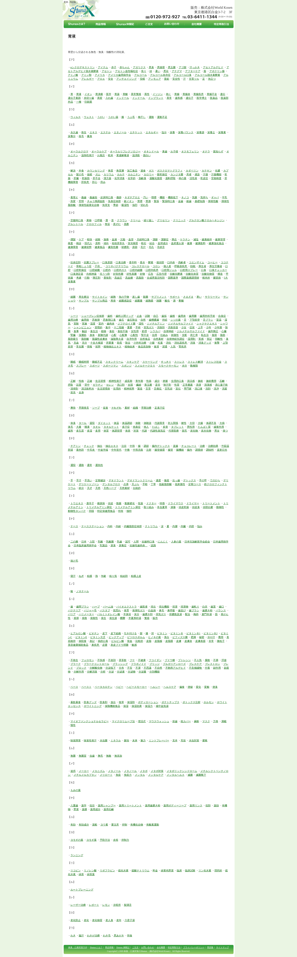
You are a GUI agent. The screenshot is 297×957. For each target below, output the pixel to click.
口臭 (203, 270)
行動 (87, 277)
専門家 (187, 388)
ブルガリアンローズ (174, 664)
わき (73, 935)
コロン (156, 266)
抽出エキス (112, 446)
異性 (146, 94)
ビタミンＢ (176, 633)
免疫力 (128, 774)
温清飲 (136, 155)
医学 (108, 94)
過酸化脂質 (155, 178)
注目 (124, 446)
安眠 (142, 78)
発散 (84, 618)
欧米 (110, 155)
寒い (199, 296)
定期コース (194, 484)
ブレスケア (195, 664)
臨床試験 (190, 870)
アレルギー (87, 78)
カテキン (207, 170)
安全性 (176, 78)
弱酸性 (219, 338)
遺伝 (222, 94)
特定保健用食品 (106, 511)
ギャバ (215, 197)
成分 (157, 380)
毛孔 (151, 247)
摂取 (70, 384)
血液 (114, 239)
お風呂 (101, 155)
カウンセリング (96, 170)
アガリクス (139, 67)
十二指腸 (119, 327)
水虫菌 (103, 740)
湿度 (92, 323)
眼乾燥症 (162, 174)
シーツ (74, 315)
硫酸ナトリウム (140, 870)
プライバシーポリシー (193, 947)
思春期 (96, 319)
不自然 (158, 667)
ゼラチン (98, 384)
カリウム (109, 174)
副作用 (217, 667)
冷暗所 (117, 904)
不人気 (198, 660)
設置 (78, 384)
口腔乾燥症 (80, 270)
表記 (92, 641)
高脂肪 (140, 277)
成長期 (128, 380)
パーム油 (108, 606)
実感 (201, 338)
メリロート (106, 774)
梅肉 (195, 614)
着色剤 (80, 449)
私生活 (205, 335)
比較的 (139, 641)
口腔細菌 (95, 270)
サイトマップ (222, 947)
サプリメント (159, 296)
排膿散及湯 (175, 614)
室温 (218, 319)
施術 (200, 380)
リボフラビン (107, 870)
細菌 (73, 296)
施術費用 (211, 380)
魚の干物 (124, 296)
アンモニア (154, 78)
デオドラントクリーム (140, 480)
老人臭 (109, 920)
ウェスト (89, 117)
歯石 (121, 319)
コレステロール (140, 266)
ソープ (96, 407)
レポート (94, 904)
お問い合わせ (147, 947)
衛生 (83, 132)
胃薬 (117, 94)
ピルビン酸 (117, 641)
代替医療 (174, 430)
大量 (78, 426)
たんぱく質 (204, 426)
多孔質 (80, 430)
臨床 (179, 870)
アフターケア (192, 71)
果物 (88, 220)
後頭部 (160, 262)
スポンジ (126, 365)
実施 (84, 323)
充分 (84, 342)
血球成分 (163, 243)
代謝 (144, 430)
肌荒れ (117, 610)
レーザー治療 (78, 904)
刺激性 (175, 335)
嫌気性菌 (113, 247)
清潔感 (208, 384)
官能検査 (216, 178)
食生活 (94, 331)
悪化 (166, 71)
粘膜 (89, 576)
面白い (147, 155)
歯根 (172, 315)
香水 (142, 262)
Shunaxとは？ (96, 947)
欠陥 (122, 239)
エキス (93, 132)
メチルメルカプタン (85, 774)
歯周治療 (73, 319)
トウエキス (76, 503)
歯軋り (195, 606)
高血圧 (118, 277)
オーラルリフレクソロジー (125, 151)
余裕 (115, 839)
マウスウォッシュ (159, 721)
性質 (176, 384)
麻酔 (196, 721)
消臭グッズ (204, 342)
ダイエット (104, 423)
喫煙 (153, 197)
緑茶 (81, 874)
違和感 (179, 97)
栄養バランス (185, 132)
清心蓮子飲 (221, 384)
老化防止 (75, 920)
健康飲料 (200, 243)
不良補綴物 (195, 667)
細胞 (113, 296)
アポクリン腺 (217, 71)
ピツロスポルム (136, 637)
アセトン (107, 71)
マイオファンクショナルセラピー (89, 721)
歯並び (182, 610)
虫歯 (92, 755)
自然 (143, 319)
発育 (126, 610)
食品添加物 (144, 346)
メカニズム (98, 771)
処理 (144, 331)
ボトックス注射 (191, 702)
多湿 (89, 430)
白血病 (152, 610)
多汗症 (126, 426)
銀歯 (188, 201)
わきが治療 (93, 935)
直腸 (175, 446)
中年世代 (116, 449)
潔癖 (155, 239)
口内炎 (171, 262)
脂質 (214, 335)
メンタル (140, 774)
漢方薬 (107, 178)
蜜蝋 (204, 740)
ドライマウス (175, 503)
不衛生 (74, 660)
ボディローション (148, 702)
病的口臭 (103, 641)
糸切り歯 (89, 97)
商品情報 (109, 947)
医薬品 (214, 97)
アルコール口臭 (182, 75)
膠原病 (217, 277)
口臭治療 (121, 262)
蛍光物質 (133, 243)
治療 (202, 446)
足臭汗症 (160, 407)
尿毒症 (123, 545)
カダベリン (192, 170)
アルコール (140, 75)
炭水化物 (206, 430)
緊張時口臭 (168, 201)
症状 (192, 327)
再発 (113, 300)
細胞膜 (149, 300)
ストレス (179, 361)
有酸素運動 (152, 824)
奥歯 (164, 151)
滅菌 (190, 774)
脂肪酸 (85, 338)
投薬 (140, 503)
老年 (118, 920)
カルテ (121, 174)
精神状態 (129, 388)
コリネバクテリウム (117, 266)
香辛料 (133, 262)
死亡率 (194, 335)
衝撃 (217, 342)
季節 (115, 205)
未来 (134, 740)
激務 (106, 239)
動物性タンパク (77, 511)
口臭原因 (107, 262)
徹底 (166, 480)
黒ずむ (117, 224)
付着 (207, 667)
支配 (184, 335)
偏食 (181, 686)
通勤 (81, 465)
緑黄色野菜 (167, 870)
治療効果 (213, 446)
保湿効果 (137, 706)
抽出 (99, 446)
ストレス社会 (213, 361)
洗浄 (216, 388)
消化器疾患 (181, 342)
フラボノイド (138, 664)
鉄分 (81, 488)
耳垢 (183, 740)
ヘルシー (155, 686)
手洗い (88, 480)
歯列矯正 (213, 331)
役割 (208, 805)
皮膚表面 (200, 641)
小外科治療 (140, 342)
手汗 (78, 480)
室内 (101, 323)
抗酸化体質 (192, 273)
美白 (166, 637)
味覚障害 (75, 740)
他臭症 (137, 426)
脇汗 (81, 935)
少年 (208, 327)
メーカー (84, 771)
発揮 (76, 618)
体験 (138, 423)
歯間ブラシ (82, 606)
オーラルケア (99, 151)
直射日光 (222, 449)
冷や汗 (211, 637)
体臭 (73, 423)
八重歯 (74, 805)
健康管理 (220, 239)
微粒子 (221, 641)
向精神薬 (91, 273)
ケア (81, 239)
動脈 (118, 503)
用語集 (210, 947)
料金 (155, 870)
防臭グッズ (90, 702)
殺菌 (145, 296)
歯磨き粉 (207, 610)
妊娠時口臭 (148, 541)
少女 (183, 327)
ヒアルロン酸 (78, 633)
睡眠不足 (97, 361)
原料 (97, 243)
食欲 (111, 331)
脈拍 (126, 740)
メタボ (144, 771)
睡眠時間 (84, 361)
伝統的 (137, 488)
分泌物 (131, 671)
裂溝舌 (128, 904)
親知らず (218, 151)
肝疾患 (85, 182)
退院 (92, 423)
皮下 (104, 633)
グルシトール (75, 224)
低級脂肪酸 (165, 484)
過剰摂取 (170, 178)
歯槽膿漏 (154, 319)
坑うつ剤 (105, 273)
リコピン (75, 870)
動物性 (220, 507)
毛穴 (143, 247)
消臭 (192, 342)
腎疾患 (182, 346)
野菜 (76, 809)
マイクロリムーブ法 (123, 721)
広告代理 (161, 273)
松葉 (160, 342)
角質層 (120, 170)
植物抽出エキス (112, 346)
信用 (154, 335)
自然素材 (158, 338)
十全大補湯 (96, 342)
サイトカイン (99, 296)
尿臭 (113, 545)
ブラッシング (120, 664)
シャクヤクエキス (207, 323)
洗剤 (208, 388)
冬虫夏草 (162, 507)
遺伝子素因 (74, 97)
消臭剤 (161, 327)
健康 (189, 243)
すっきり (166, 361)
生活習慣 (100, 380)
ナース (74, 526)
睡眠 (73, 361)
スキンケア (133, 361)
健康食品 (100, 247)
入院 (92, 541)
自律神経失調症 (175, 338)
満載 (224, 721)
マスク (206, 721)
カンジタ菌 (176, 174)
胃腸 (176, 94)
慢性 (73, 725)
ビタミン (162, 633)
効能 (193, 266)
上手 (200, 327)
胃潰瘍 (99, 94)
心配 (113, 335)
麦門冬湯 (207, 614)
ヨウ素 (104, 824)
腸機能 (180, 449)
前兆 (73, 392)
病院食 (82, 641)
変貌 (206, 686)
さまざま (188, 296)
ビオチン (94, 633)
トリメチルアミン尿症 (99, 507)
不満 (215, 660)
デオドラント (116, 480)
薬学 (83, 805)
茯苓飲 (123, 660)
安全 (110, 78)
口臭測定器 (76, 273)
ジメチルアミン (156, 323)
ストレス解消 (195, 361)
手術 (138, 327)
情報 (89, 346)
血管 (131, 239)
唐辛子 (90, 503)
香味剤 (108, 277)
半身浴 (127, 614)
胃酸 (125, 94)
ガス (151, 170)
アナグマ (177, 71)
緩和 (70, 430)
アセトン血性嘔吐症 (126, 71)
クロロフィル (94, 224)
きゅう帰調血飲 (96, 201)
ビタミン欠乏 (98, 637)
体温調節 (127, 423)
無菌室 (82, 755)
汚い (145, 197)
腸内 (189, 449)
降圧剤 (96, 277)
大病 (222, 423)
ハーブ (96, 606)
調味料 (210, 449)
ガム (97, 174)
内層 (174, 526)
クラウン (122, 220)
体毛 (70, 426)
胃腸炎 (186, 94)
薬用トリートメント (130, 805)
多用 (97, 430)
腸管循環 (160, 449)
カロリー (149, 174)
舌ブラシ (208, 319)
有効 (73, 824)
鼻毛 (161, 610)
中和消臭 (138, 449)
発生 (103, 618)
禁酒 (148, 201)
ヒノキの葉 (154, 637)
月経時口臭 (143, 239)
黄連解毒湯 (122, 155)
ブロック (81, 667)
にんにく (163, 541)
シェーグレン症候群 (92, 315)
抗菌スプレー (91, 262)
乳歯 (119, 541)
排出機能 (164, 606)
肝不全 (96, 178)
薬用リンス (196, 805)
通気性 (99, 465)
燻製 (73, 239)
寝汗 (73, 576)
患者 (188, 174)
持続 (164, 319)
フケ (132, 660)
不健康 (142, 660)
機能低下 (173, 197)
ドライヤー (192, 503)
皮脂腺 (158, 641)
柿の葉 (182, 178)
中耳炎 (91, 449)
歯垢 (164, 315)
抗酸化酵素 (176, 273)
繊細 (138, 384)
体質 (106, 430)
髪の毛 (80, 174)
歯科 (110, 315)
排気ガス (161, 614)
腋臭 (89, 136)
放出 (113, 702)
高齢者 (182, 262)
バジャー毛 (90, 610)
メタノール (114, 771)
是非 (157, 384)
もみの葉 (75, 790)
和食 (129, 935)
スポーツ (95, 365)
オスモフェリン (190, 151)
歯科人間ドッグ (125, 315)
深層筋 (82, 335)
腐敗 (207, 660)
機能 (162, 197)
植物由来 (130, 346)
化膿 (217, 170)
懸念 (174, 239)
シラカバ (155, 331)
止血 (139, 315)
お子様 (174, 151)
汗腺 (205, 174)
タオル (96, 426)
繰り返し (149, 220)
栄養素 (222, 132)
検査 (70, 243)
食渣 (156, 346)
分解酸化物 (96, 667)
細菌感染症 (125, 300)
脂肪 (222, 335)
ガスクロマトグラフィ (170, 170)
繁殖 (146, 618)
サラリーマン (212, 296)
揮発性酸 (213, 201)
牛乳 (224, 197)
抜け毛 (74, 560)
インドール (122, 97)
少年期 (218, 327)
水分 (184, 365)
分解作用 (79, 671)
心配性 (134, 335)
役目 (92, 805)
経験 (97, 239)
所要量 (110, 342)
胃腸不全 (212, 94)
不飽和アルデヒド (175, 667)
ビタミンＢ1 (193, 633)
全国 (130, 384)
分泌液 (121, 671)
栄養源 (200, 132)
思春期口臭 (109, 319)
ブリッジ (154, 664)
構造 (220, 273)
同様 (91, 511)
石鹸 (222, 380)
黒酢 (126, 224)
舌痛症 (158, 388)
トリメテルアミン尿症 (128, 507)
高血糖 (129, 277)
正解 (73, 380)
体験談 (147, 423)
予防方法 (105, 839)
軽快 (89, 239)
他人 (146, 426)
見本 (174, 740)
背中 (87, 384)
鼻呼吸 (171, 610)
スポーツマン (110, 365)
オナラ (206, 151)
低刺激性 (180, 484)
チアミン (75, 446)
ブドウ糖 (170, 660)
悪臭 (151, 67)
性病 (148, 380)
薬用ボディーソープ (174, 805)
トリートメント (211, 503)
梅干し (142, 117)
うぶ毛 (131, 117)
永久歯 (74, 132)
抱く (168, 94)
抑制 (124, 824)
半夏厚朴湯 (134, 618)
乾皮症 (204, 178)
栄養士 (211, 132)
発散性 (94, 618)
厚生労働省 (215, 266)
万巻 (215, 721)
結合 (152, 243)
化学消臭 (119, 178)
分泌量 (142, 671)
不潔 (138, 667)
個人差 (167, 266)
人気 (173, 346)
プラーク (75, 664)
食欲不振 (123, 331)
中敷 (127, 449)
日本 (83, 541)
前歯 (174, 721)
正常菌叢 (188, 384)
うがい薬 (113, 117)
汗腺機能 (216, 174)
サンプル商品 (99, 300)
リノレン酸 (90, 870)
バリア (72, 614)
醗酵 (122, 618)
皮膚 (178, 641)
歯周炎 (182, 315)
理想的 (218, 870)
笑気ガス (149, 327)
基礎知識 (200, 201)
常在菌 (80, 346)
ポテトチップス (170, 702)
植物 (103, 331)
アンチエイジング (126, 78)
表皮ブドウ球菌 (119, 644)
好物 (142, 273)
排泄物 (184, 606)
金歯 (180, 201)
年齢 (103, 576)
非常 (211, 641)
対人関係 (173, 423)
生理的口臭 (177, 380)
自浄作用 (132, 338)
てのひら (215, 480)
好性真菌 (132, 273)
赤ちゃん (125, 67)
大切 (192, 423)
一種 (78, 101)
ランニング (76, 855)
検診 (78, 243)
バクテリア (74, 610)
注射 (148, 449)
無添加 (118, 755)
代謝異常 (160, 423)
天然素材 (125, 488)
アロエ (101, 78)
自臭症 (222, 315)
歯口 (221, 606)
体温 (116, 423)
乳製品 (103, 545)
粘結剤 (124, 576)
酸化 (167, 300)
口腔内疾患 (152, 270)
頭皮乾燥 (184, 507)
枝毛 (81, 136)
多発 (165, 426)
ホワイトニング (93, 706)
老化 (86, 920)
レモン (106, 904)
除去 (127, 342)
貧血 (129, 641)
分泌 (111, 671)
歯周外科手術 (207, 315)
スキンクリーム (114, 361)
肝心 (94, 182)
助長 (119, 342)
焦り (143, 71)
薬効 (216, 805)
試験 (147, 315)
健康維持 (207, 239)
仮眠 (89, 174)
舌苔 (148, 388)
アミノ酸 (73, 75)
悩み (199, 526)
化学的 (131, 178)
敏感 (134, 644)
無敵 (108, 755)
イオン (88, 94)
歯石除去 (132, 319)
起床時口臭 (106, 197)
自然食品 (145, 338)
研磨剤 (125, 247)
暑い (157, 71)
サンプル (84, 300)
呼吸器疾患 (181, 266)
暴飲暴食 (75, 702)
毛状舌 (161, 247)
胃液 (78, 94)
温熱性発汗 (87, 155)
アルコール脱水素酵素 (207, 75)
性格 (81, 380)
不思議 (147, 667)
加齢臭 (142, 178)
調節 (146, 446)
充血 (76, 342)
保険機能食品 (112, 706)
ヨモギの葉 (76, 839)
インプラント (155, 97)
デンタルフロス (111, 484)
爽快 (73, 407)
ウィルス (75, 117)
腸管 (170, 449)
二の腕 (74, 541)
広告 (150, 273)
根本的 (206, 277)
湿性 (141, 323)
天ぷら (135, 484)
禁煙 (139, 201)
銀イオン (129, 201)
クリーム (135, 220)
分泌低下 (111, 667)
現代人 (88, 243)
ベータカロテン (104, 686)
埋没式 (142, 721)
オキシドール (151, 151)
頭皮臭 (196, 507)
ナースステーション (92, 526)
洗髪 (224, 388)
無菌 (73, 755)
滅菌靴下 (201, 774)
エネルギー (152, 132)
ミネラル (116, 740)
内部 (191, 526)
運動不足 (162, 117)
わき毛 (107, 935)
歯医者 (144, 606)
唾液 (87, 426)
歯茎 (213, 606)
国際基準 (173, 277)
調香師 (199, 449)
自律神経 (168, 331)
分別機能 (154, 671)
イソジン (158, 94)
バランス (221, 610)
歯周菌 (193, 315)
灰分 (136, 614)
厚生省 (202, 266)
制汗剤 (167, 384)
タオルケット (111, 426)
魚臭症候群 (114, 201)
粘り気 (113, 576)
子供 (98, 266)
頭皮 (110, 503)
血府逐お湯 (177, 243)
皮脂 (148, 641)
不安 (129, 667)
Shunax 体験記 (123, 947)
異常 (169, 97)
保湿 (125, 706)
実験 (76, 323)
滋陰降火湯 (117, 338)
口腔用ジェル (169, 270)
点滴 (125, 484)
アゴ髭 (182, 67)
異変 (99, 97)
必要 (104, 644)
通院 (73, 465)
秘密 (201, 637)
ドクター (151, 503)
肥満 (193, 637)
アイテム (103, 67)
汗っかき (195, 67)
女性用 (135, 331)
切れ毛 (144, 205)
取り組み (149, 507)
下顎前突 (195, 319)
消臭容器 (173, 327)
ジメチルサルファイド (180, 323)
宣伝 (178, 388)
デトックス (189, 480)
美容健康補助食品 (78, 644)
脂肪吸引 (73, 338)
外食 (81, 170)
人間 (136, 541)
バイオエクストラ (126, 606)
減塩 (195, 239)
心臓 (224, 331)
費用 (220, 637)
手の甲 (203, 480)
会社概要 (161, 947)
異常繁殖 (136, 94)
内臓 (183, 526)
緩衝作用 (219, 426)
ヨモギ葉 (91, 839)
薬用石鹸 (109, 809)
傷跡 (118, 197)
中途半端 (103, 449)
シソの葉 (175, 319)
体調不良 (211, 423)
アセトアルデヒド (213, 67)
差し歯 (136, 296)
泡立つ (212, 78)
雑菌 (159, 300)
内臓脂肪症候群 (133, 526)
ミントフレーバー (159, 740)
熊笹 (107, 224)
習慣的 (98, 327)
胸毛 (100, 755)
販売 (155, 618)
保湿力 (149, 706)
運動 (151, 117)
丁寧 (153, 484)
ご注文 (135, 947)
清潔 (198, 384)
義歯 (83, 197)
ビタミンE (81, 637)
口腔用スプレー (189, 270)
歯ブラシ (194, 610)
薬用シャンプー (107, 805)
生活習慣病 (103, 388)
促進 (105, 407)
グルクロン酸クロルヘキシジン (207, 220)
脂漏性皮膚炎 (99, 338)
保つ (225, 430)
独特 (129, 511)
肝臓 (76, 178)
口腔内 (107, 270)
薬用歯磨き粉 (152, 805)
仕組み (164, 335)
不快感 (101, 660)
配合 (187, 614)
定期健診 (100, 480)
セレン (110, 384)
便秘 (190, 686)
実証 (209, 338)
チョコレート (189, 446)
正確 (89, 380)
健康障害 (73, 247)
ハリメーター (86, 614)
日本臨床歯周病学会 (85, 545)
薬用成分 (95, 809)
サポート (175, 296)
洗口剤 (121, 384)
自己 (155, 315)
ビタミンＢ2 (211, 633)
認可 (127, 541)
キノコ (185, 197)
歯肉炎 (110, 323)
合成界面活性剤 (156, 277)
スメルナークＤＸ (145, 365)
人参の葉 (176, 541)
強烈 (134, 205)
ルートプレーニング (81, 889)
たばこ (156, 426)
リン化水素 (204, 870)
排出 (153, 606)
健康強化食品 (216, 243)
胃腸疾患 (198, 94)
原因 (134, 247)
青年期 (139, 380)
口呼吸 (98, 220)
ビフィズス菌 (180, 637)
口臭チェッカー (218, 270)
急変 (73, 201)
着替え (74, 197)
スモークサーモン (168, 365)
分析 (103, 671)
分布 (121, 667)
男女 (217, 430)
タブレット (177, 426)
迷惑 (73, 771)
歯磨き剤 (147, 614)
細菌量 (138, 300)
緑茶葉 (91, 874)
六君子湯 (130, 920)
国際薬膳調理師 (190, 277)
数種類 (194, 365)
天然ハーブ (110, 488)
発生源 (113, 618)
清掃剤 (74, 388)
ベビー (119, 686)
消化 (168, 342)
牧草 (121, 702)
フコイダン (155, 660)
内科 (110, 526)
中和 (132, 446)
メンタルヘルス (175, 774)
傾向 (106, 243)
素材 (127, 407)
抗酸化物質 (208, 273)
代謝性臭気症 (157, 430)
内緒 (118, 526)
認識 (153, 545)
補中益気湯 (162, 706)
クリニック (179, 220)
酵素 (150, 262)
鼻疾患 (95, 644)
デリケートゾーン (89, 484)
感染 (197, 174)
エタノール (120, 132)
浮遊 (224, 660)
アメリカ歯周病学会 (119, 75)
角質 (110, 170)
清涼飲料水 (87, 388)
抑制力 (125, 839)
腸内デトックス (161, 446)
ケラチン (185, 239)
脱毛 (184, 430)
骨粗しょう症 (83, 266)
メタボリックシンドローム (182, 771)
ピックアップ (116, 637)
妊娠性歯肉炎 (139, 545)
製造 (139, 388)
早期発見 (84, 407)
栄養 (172, 132)
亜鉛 (166, 78)
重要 (129, 327)
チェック (89, 446)
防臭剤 (103, 702)
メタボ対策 (157, 771)
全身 (81, 392)
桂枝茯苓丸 (118, 243)
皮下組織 (116, 633)
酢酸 (181, 300)
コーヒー (212, 262)
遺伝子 (189, 97)
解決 (73, 170)
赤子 (113, 67)
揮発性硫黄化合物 (89, 205)
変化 (198, 686)
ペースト (86, 686)
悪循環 (161, 67)
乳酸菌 (110, 541)
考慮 (78, 277)
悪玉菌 (172, 67)
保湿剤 (131, 702)
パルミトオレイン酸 (108, 614)
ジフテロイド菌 (126, 323)
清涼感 (191, 380)
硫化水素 (123, 870)
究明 (81, 201)
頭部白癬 (208, 507)
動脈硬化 (130, 503)
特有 (120, 511)
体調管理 (117, 430)
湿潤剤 (192, 338)
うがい (101, 117)
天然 (97, 488)
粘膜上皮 (136, 576)
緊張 (156, 201)
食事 (76, 331)
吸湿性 (125, 205)
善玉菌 (148, 384)
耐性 (183, 423)
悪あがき (119, 935)
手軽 (145, 484)
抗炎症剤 (75, 262)
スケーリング (150, 361)
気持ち (204, 197)
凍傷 (173, 507)
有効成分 (84, 824)
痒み (103, 182)
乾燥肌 (86, 178)
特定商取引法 (174, 947)
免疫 (118, 774)
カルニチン (134, 174)
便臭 (215, 686)
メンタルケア (155, 774)
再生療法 (84, 296)
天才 (89, 488)
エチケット (136, 132)
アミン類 (86, 75)
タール (83, 423)
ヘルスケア (169, 686)
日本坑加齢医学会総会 (197, 541)
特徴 (162, 503)
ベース (74, 686)
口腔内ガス (120, 270)
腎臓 (73, 335)
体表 (127, 430)
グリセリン (163, 220)
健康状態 (86, 247)
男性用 (191, 426)
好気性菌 (118, 273)
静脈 (165, 380)
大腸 (200, 423)
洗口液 (198, 388)
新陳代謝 (103, 335)
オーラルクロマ (79, 151)
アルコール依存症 (160, 75)
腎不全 (145, 335)
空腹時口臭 (76, 220)
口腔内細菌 (136, 270)
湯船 (94, 824)
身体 (92, 335)
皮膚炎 (188, 641)
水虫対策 (194, 740)
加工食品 (132, 170)
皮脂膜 (169, 641)
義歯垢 (93, 197)
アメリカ (100, 75)
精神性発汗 (115, 380)
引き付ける (130, 633)
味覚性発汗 (90, 740)
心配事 (123, 335)
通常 (89, 465)
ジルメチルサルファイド (191, 331)
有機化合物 (136, 824)
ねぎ (81, 576)
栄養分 (72, 136)
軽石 (143, 243)
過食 (143, 170)
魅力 (143, 740)
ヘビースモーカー (137, 686)
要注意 (115, 824)
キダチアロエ (132, 197)
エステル (105, 132)
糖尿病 (101, 503)
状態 (97, 346)
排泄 (174, 606)
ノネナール (82, 591)
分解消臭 (92, 671)
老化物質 (97, 920)
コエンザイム (196, 262)
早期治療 (146, 407)
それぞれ (116, 407)
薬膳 (84, 809)
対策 (136, 430)
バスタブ (105, 610)
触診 (84, 331)
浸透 (164, 346)
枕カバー (186, 721)
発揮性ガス (138, 610)
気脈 (194, 197)
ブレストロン (212, 664)
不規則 (112, 660)
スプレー (81, 365)
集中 (108, 327)
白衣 (204, 606)
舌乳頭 (168, 388)
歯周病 (85, 319)
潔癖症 (165, 239)
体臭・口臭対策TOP (77, 947)
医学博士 (202, 97)
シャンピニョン (82, 327)
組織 (135, 407)
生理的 (117, 388)
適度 (158, 480)
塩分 (164, 132)
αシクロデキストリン (82, 67)
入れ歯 (109, 97)
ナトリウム (151, 526)
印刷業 (88, 101)
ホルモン (209, 702)
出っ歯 (176, 480)
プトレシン (184, 660)
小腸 (152, 342)
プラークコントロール (96, 664)
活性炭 (193, 178)
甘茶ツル (194, 78)
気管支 (106, 205)
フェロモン (87, 660)
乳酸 (100, 541)
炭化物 (194, 430)
